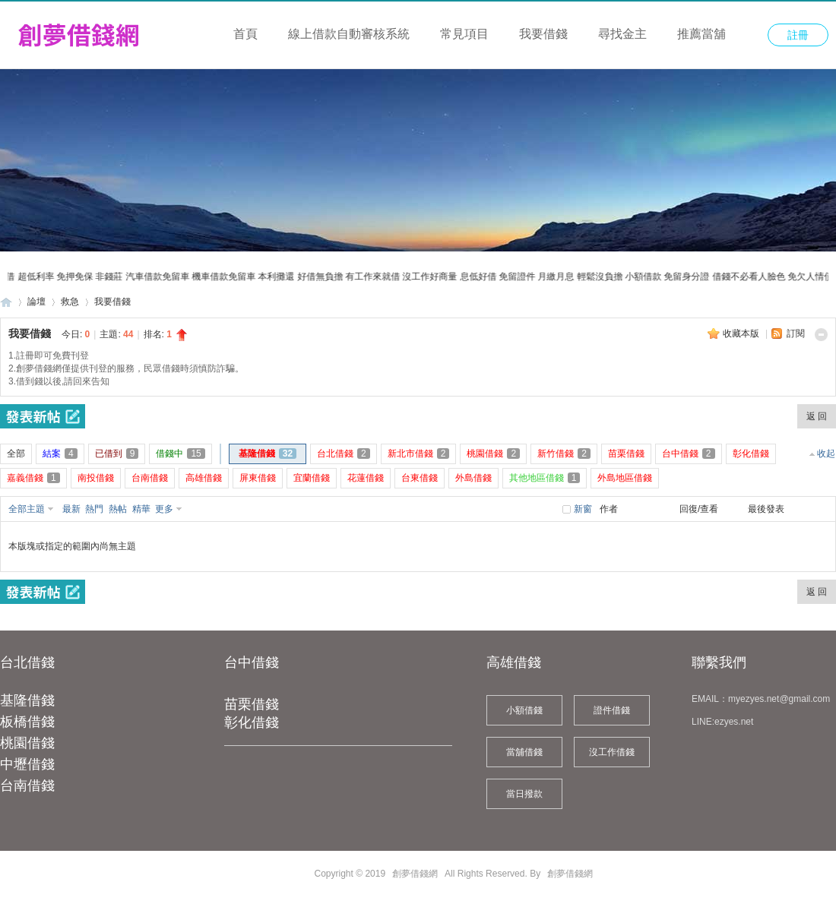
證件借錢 (612, 710)
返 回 (816, 416)
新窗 (583, 509)
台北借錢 (27, 662)
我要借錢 (543, 33)
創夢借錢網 (6, 302)
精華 (141, 509)
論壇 (36, 301)
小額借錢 (524, 710)
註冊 (798, 35)
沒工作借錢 (612, 752)
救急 (70, 301)
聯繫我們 (719, 662)
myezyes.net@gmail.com (779, 699)
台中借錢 (251, 662)
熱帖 (118, 509)
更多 (164, 509)
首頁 (245, 33)
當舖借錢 (524, 752)
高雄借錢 (513, 662)
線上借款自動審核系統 (349, 33)
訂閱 (796, 333)
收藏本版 (742, 333)
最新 (71, 509)
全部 (16, 453)
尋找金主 (622, 33)
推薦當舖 (701, 33)
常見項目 (464, 33)
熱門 (94, 509)
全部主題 (26, 509)
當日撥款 (524, 794)
